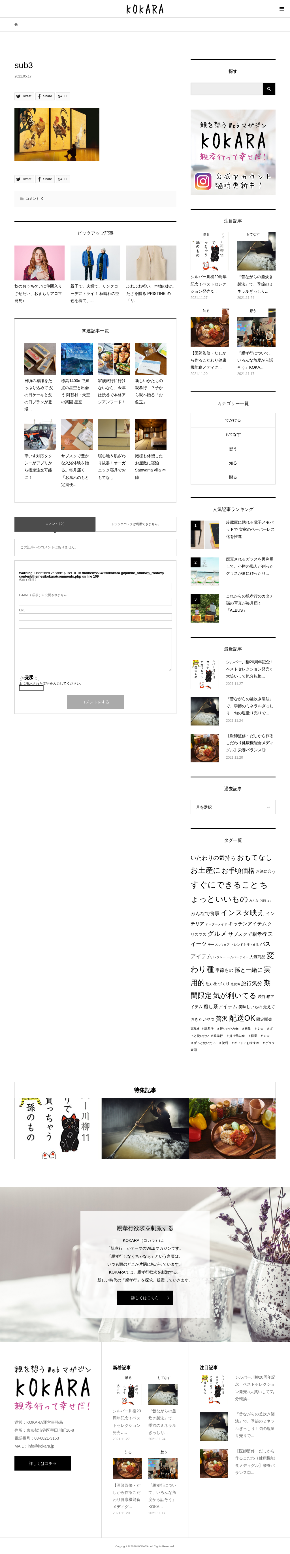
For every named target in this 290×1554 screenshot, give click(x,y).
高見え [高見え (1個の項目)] (195, 1028)
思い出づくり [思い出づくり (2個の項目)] (218, 984)
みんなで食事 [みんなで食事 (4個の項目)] (205, 913)
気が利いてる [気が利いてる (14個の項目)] (235, 995)
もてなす (233, 434)
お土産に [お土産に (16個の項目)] (206, 870)
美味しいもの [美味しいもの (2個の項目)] (250, 1007)
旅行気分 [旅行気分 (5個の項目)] (252, 983)
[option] (58, 1128)
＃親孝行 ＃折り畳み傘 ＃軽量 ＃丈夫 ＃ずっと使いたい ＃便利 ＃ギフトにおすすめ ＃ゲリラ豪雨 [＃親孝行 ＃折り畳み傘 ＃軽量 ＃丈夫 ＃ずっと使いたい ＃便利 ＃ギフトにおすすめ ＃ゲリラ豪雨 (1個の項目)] (233, 1043)
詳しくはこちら (145, 1297)
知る (233, 463)
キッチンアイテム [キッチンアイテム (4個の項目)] (247, 923)
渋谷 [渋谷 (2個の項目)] (262, 997)
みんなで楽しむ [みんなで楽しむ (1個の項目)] (260, 900)
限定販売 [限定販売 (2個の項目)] (264, 1019)
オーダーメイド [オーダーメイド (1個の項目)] (216, 924)
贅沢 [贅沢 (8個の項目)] (222, 1018)
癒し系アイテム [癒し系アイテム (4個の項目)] (220, 1006)
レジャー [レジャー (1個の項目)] (219, 957)
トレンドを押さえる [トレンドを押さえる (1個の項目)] (245, 944)
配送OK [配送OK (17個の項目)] (242, 1018)
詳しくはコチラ (43, 1463)
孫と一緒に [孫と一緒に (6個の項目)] (248, 970)
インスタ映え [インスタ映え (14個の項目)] (243, 913)
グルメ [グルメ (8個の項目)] (217, 933)
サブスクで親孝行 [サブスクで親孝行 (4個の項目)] (247, 934)
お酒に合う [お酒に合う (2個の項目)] (266, 871)
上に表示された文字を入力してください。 (51, 683)
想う (233, 448)
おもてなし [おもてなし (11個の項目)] (254, 857)
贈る (233, 477)
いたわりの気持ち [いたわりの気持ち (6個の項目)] (213, 858)
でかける (233, 420)
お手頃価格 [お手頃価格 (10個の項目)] (238, 870)
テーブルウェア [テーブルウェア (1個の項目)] (219, 944)
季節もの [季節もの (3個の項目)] (224, 970)
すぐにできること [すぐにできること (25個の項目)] (225, 884)
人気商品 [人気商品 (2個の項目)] (257, 957)
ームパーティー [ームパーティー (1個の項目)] (238, 957)
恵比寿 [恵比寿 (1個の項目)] (235, 984)
